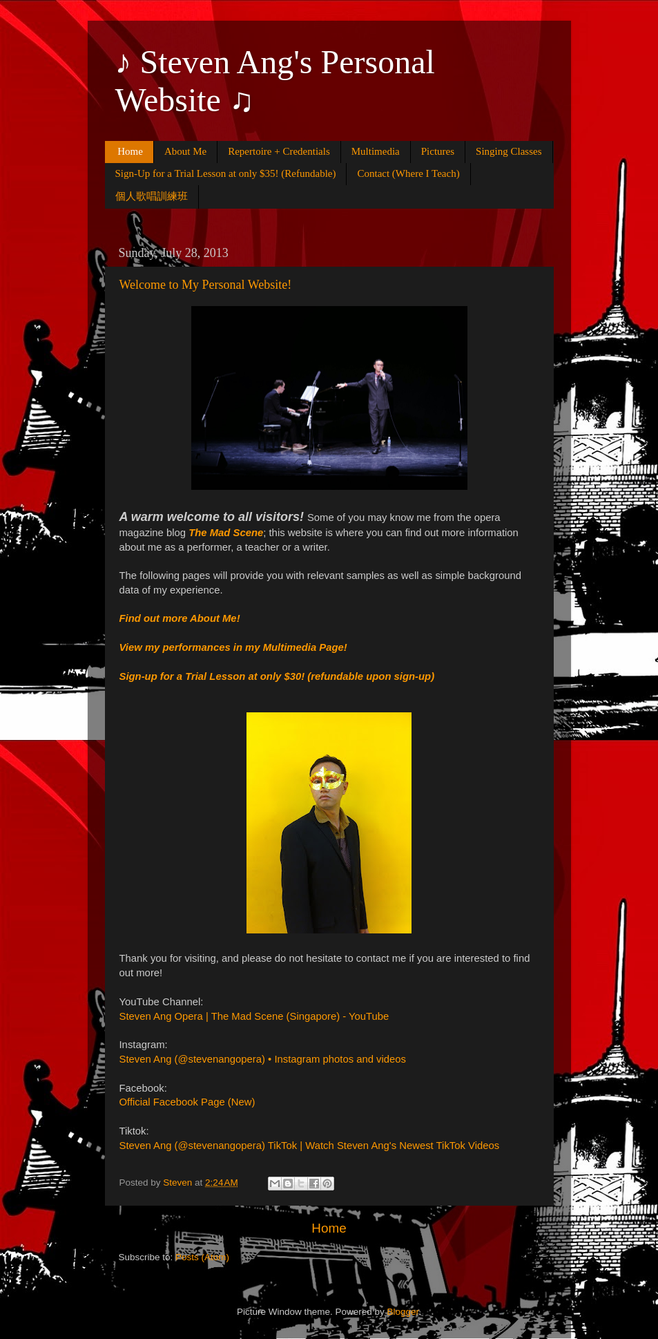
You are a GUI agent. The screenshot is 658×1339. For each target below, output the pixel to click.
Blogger (403, 1312)
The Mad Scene (225, 532)
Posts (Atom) (202, 1257)
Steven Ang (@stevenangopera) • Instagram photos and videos (263, 1059)
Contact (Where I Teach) (408, 173)
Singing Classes (508, 151)
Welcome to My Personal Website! (205, 285)
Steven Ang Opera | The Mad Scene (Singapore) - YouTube (254, 1016)
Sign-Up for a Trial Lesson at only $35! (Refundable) (225, 173)
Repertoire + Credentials (279, 151)
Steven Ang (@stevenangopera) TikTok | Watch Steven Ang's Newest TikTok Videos (309, 1145)
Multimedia (375, 151)
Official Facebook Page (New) (187, 1102)
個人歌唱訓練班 (151, 196)
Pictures (437, 151)
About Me (185, 151)
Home (130, 151)
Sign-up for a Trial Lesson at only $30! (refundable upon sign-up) (277, 676)
